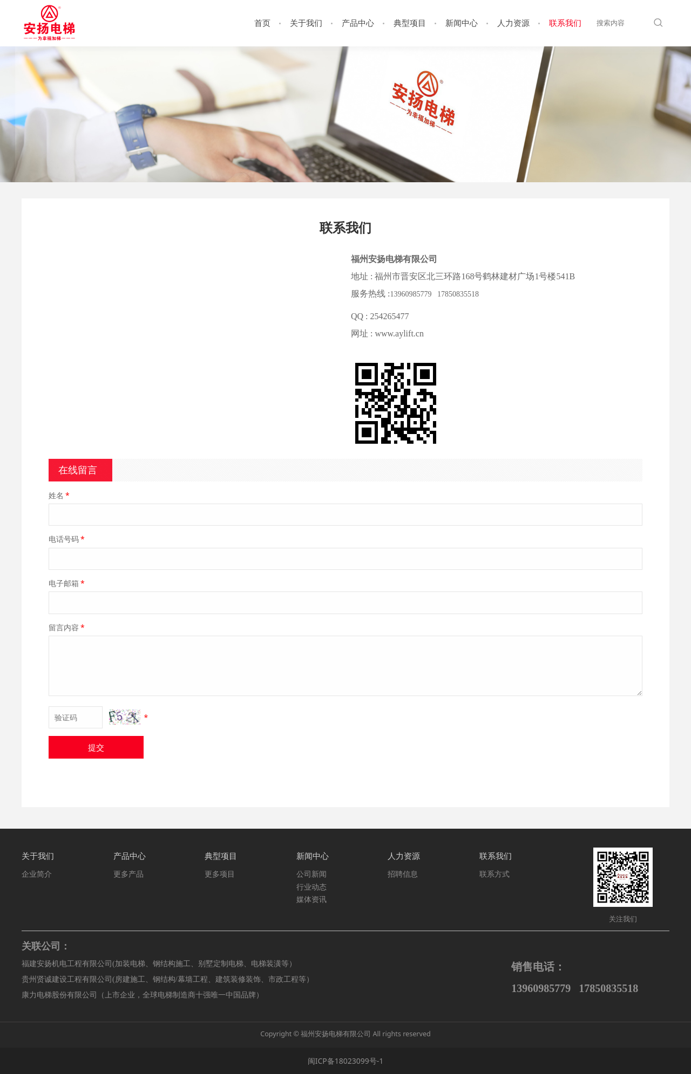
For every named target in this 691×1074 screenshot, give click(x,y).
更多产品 (128, 874)
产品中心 (358, 22)
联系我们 (565, 22)
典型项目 (410, 22)
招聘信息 (403, 874)
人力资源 (513, 22)
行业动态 (311, 887)
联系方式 (494, 874)
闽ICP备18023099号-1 (346, 1061)
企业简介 (37, 874)
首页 (262, 22)
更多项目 (220, 874)
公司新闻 (311, 874)
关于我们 (306, 22)
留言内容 (67, 627)
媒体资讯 (311, 899)
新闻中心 (461, 22)
